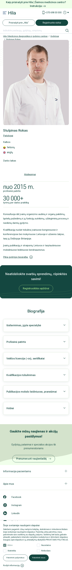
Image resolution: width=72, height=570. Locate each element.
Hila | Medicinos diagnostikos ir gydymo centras (25, 36)
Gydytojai (54, 36)
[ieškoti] (67, 30)
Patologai (8, 135)
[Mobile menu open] (4, 13)
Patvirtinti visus (38, 558)
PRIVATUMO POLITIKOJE (57, 540)
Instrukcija (38, 6)
